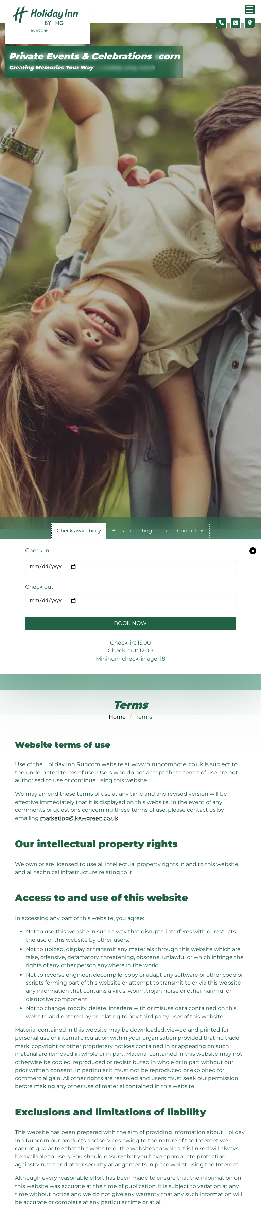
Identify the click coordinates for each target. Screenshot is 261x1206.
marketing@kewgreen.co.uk (79, 818)
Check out (39, 587)
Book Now (130, 623)
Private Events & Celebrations (80, 56)
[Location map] (250, 23)
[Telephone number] (221, 23)
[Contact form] (235, 23)
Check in (37, 550)
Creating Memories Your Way (51, 67)
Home (117, 717)
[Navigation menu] (250, 9)
